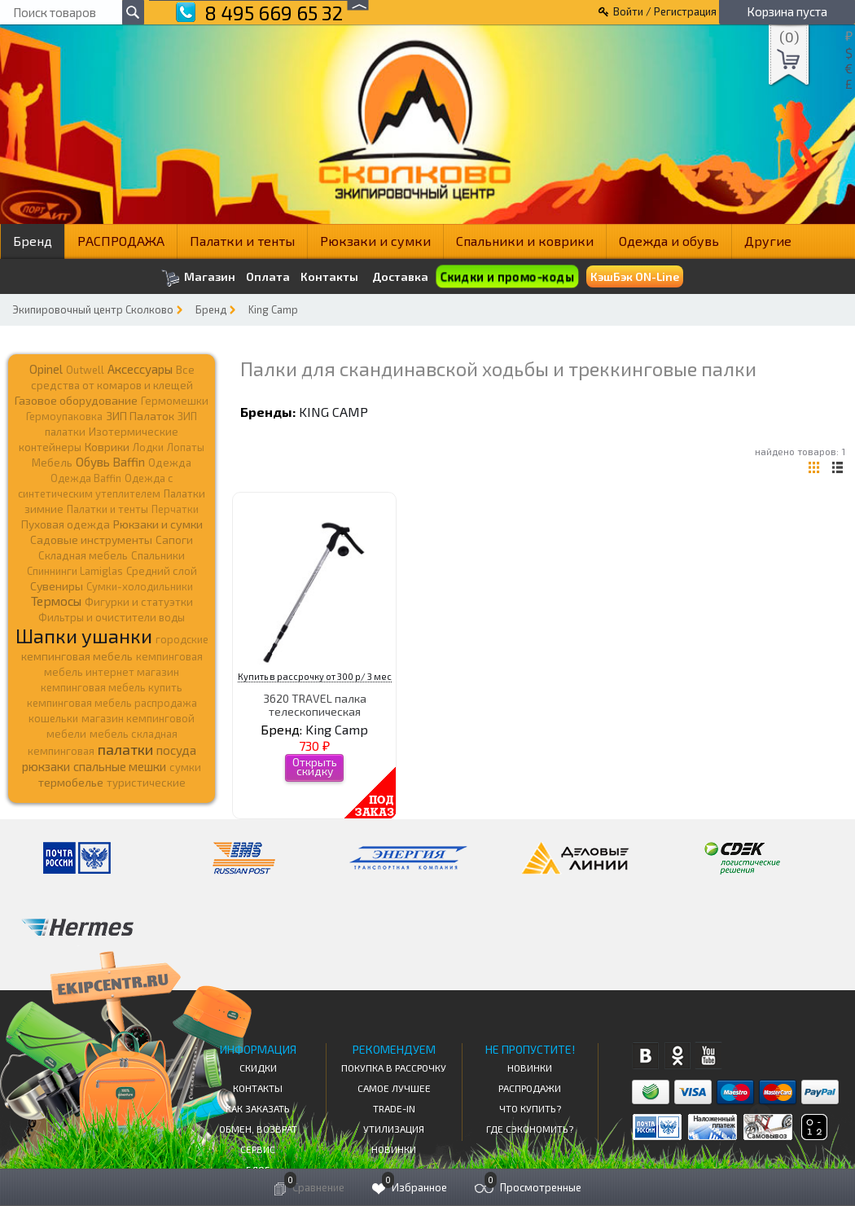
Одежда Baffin (85, 478)
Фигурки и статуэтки (139, 601)
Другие (767, 240)
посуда (176, 750)
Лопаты (185, 447)
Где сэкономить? (529, 1128)
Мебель (52, 462)
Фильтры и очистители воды (111, 617)
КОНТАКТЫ (258, 1088)
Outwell (85, 369)
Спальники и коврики (525, 240)
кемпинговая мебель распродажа (112, 702)
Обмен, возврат (258, 1128)
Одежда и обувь (669, 240)
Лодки (148, 447)
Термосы (56, 600)
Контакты (329, 277)
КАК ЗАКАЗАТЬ (258, 1108)
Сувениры (56, 586)
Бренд (32, 240)
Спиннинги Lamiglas (75, 570)
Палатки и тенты (242, 240)
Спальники (158, 555)
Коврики (107, 447)
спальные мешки (119, 766)
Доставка (400, 276)
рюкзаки (46, 766)
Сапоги (174, 539)
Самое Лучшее (394, 1088)
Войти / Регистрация (665, 11)
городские (182, 639)
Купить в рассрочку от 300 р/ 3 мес (315, 676)
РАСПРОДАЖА (120, 240)
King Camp (273, 309)
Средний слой (161, 570)
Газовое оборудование (76, 400)
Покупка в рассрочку (393, 1067)
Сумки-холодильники (139, 586)
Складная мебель (83, 555)
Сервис (257, 1149)
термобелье (70, 782)
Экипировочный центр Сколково (92, 309)
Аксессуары (140, 369)
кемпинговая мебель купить (111, 687)
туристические (146, 782)
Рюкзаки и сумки (375, 240)
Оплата (268, 277)
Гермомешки (174, 400)
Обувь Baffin (110, 461)
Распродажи (529, 1088)
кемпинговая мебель (77, 656)
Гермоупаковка (64, 416)
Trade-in (394, 1108)
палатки (125, 749)
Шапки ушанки (83, 635)
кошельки (53, 718)
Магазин (198, 278)
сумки (185, 767)
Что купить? (530, 1108)
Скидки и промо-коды (507, 276)
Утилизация (393, 1128)
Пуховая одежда (65, 524)
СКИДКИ (258, 1067)
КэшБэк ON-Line (634, 276)
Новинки (393, 1149)
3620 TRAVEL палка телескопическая (314, 704)
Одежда (169, 462)
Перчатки (175, 508)
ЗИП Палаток (140, 416)
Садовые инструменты (91, 539)
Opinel (46, 369)
